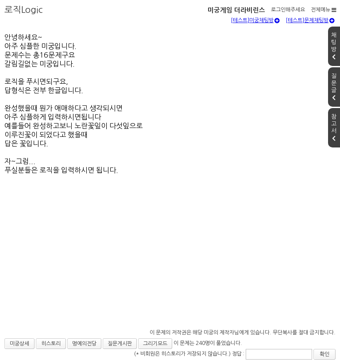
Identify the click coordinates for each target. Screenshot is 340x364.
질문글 (333, 87)
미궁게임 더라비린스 (236, 10)
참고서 (333, 127)
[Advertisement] (170, 271)
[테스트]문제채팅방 (310, 20)
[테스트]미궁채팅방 (255, 20)
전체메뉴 (323, 9)
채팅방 (333, 46)
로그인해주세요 (288, 9)
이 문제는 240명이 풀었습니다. (208, 343)
